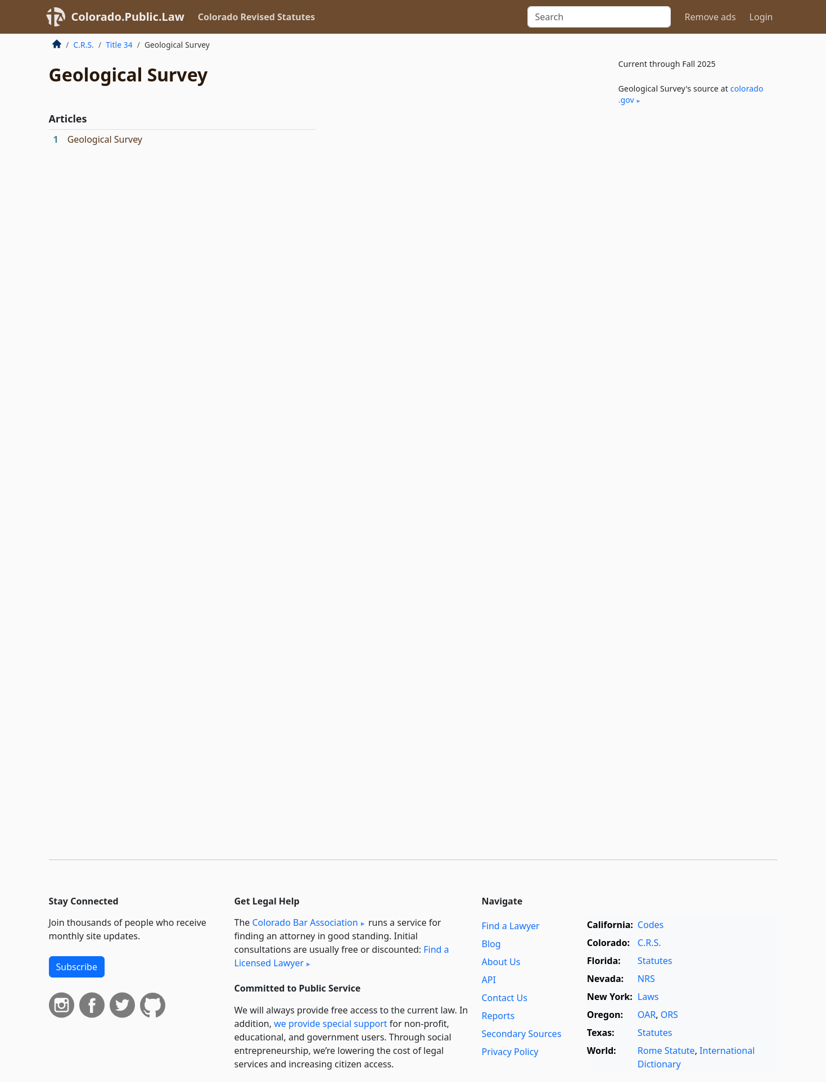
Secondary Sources (522, 1034)
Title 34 (119, 44)
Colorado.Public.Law (127, 16)
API (489, 980)
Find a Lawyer (511, 926)
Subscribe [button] (76, 967)
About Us (501, 962)
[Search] (599, 17)
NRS (646, 978)
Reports (498, 1016)
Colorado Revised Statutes (256, 17)
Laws (648, 996)
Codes (650, 925)
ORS (669, 1014)
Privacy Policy (510, 1051)
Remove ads (709, 17)
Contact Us (504, 998)
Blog (491, 944)
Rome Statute (666, 1050)
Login (761, 17)
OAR (647, 1014)
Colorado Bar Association (305, 922)
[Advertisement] (693, 300)
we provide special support (330, 1023)
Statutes (655, 960)
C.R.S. (84, 44)
